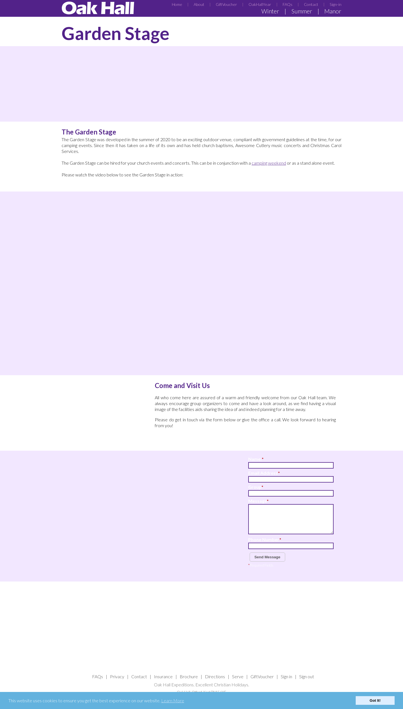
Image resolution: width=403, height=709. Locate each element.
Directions (215, 676)
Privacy (117, 676)
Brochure (189, 676)
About (199, 4)
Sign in (286, 676)
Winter (270, 11)
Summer (301, 11)
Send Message (267, 557)
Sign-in (335, 4)
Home (177, 4)
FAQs (287, 4)
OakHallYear (260, 4)
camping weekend (269, 163)
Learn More (172, 700)
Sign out (306, 676)
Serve (237, 676)
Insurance (163, 676)
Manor (332, 11)
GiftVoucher (226, 4)
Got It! (375, 700)
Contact (311, 4)
